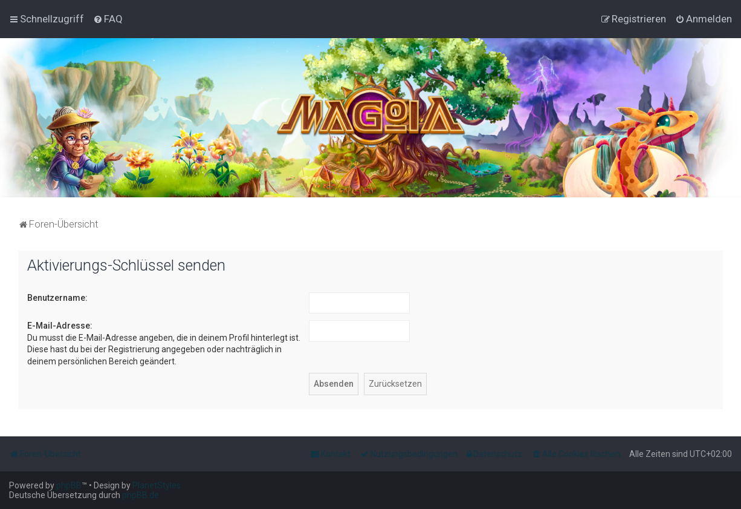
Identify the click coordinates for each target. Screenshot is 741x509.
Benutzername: (57, 298)
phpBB (69, 485)
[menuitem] (108, 18)
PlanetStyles (156, 485)
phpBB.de (140, 495)
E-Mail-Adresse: (59, 325)
